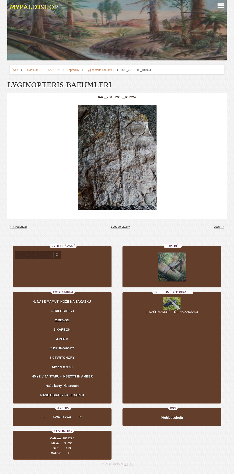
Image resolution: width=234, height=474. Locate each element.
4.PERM (62, 339)
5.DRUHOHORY (62, 348)
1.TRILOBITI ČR (62, 311)
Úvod (15, 70)
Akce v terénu (62, 367)
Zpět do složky (120, 226)
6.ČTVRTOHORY (62, 357)
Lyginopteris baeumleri (101, 70)
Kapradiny (73, 70)
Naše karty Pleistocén (62, 386)
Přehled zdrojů (172, 417)
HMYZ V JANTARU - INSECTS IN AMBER (62, 376)
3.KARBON (53, 70)
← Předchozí (18, 226)
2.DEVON (62, 320)
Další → (219, 226)
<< (43, 416)
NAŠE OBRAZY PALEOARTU (62, 395)
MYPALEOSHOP (34, 6)
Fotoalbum (31, 70)
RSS (132, 464)
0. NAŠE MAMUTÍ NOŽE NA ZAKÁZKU (62, 301)
